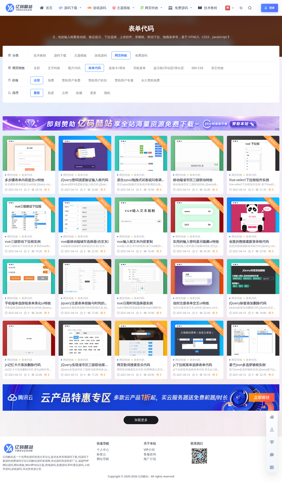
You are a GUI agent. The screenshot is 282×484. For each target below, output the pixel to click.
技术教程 (207, 8)
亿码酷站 (143, 476)
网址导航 (103, 459)
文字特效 (54, 68)
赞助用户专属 (124, 80)
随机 (107, 93)
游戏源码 (96, 8)
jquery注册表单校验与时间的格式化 (84, 305)
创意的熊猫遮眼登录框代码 (249, 241)
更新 (93, 93)
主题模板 (121, 8)
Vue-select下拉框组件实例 (249, 180)
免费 (51, 80)
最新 (37, 93)
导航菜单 (139, 68)
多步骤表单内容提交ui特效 (24, 180)
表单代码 (94, 68)
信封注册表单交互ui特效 (191, 303)
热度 (51, 93)
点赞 (65, 93)
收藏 (79, 93)
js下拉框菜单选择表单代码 (192, 365)
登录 (270, 8)
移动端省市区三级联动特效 (193, 180)
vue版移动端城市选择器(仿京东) (85, 241)
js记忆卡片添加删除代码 (23, 365)
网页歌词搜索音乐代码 (133, 365)
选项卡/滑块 (117, 68)
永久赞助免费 (150, 80)
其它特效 (217, 68)
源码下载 (68, 8)
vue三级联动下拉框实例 (23, 241)
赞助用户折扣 (97, 80)
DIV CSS (197, 68)
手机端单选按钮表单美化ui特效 (28, 303)
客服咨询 (150, 454)
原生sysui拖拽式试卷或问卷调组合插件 (141, 182)
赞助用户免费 (71, 80)
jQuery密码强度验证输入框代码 (84, 180)
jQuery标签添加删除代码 (248, 303)
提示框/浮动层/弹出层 (169, 68)
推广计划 (150, 459)
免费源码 (178, 8)
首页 (46, 8)
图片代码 (74, 68)
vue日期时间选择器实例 (135, 303)
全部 (37, 68)
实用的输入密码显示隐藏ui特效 (196, 241)
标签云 (101, 454)
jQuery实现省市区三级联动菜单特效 (84, 367)
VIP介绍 (149, 449)
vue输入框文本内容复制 (135, 241)
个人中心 (103, 449)
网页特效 (149, 8)
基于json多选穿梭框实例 (247, 365)
